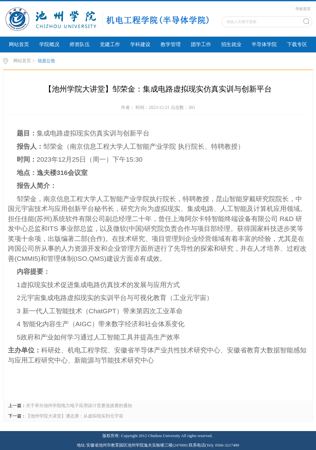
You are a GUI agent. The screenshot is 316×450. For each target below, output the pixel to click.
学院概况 (49, 44)
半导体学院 (264, 44)
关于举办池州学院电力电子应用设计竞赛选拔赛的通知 (79, 405)
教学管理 (171, 44)
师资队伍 (80, 44)
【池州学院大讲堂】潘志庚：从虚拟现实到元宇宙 (74, 416)
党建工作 (110, 44)
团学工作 (201, 44)
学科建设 (140, 44)
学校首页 (303, 9)
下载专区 (297, 44)
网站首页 (19, 44)
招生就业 (231, 44)
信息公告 (46, 60)
